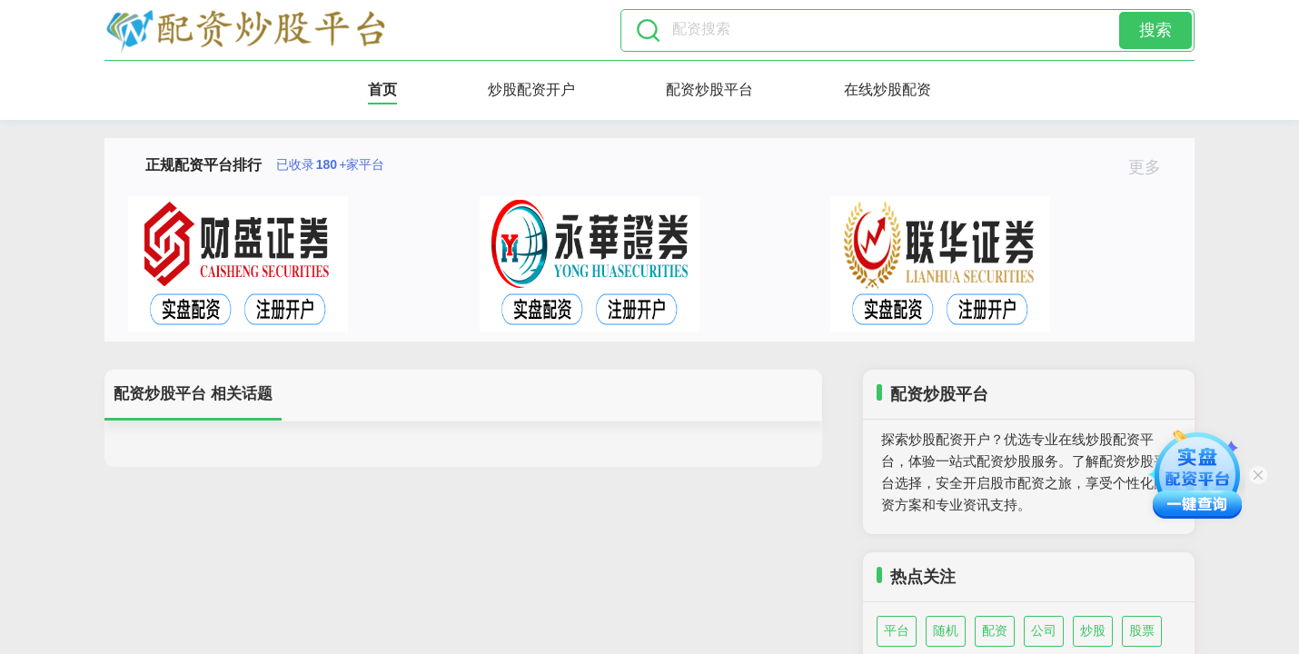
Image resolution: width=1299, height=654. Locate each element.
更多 (1152, 167)
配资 (994, 630)
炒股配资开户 (531, 89)
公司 (1043, 630)
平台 (896, 630)
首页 (382, 89)
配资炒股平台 (709, 89)
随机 (945, 630)
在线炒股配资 (887, 89)
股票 (1142, 630)
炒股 (1093, 630)
